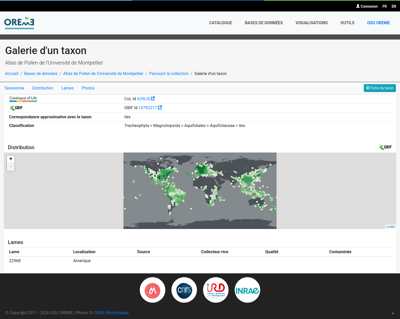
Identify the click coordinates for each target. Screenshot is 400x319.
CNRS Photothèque (111, 312)
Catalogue (220, 22)
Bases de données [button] (264, 22)
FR (385, 6)
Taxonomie (14, 88)
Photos (88, 88)
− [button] (10, 167)
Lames (67, 88)
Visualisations (312, 22)
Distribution (42, 88)
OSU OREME (378, 22)
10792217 (150, 107)
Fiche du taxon (380, 88)
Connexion (367, 6)
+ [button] (10, 159)
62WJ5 (146, 98)
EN (394, 6)
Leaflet (390, 226)
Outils (348, 22)
